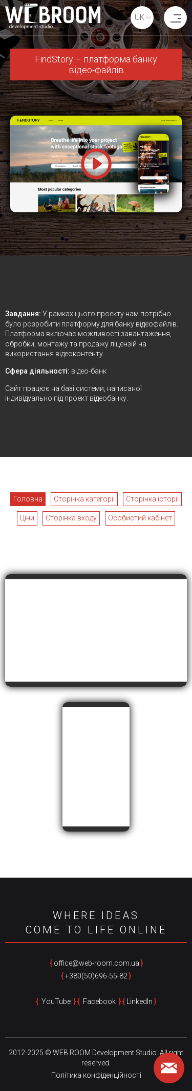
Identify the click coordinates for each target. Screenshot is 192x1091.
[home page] (52, 18)
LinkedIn (139, 1001)
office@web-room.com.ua (96, 963)
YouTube (56, 1001)
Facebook (99, 1001)
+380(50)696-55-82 (96, 976)
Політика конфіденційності (96, 1075)
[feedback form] (169, 1068)
